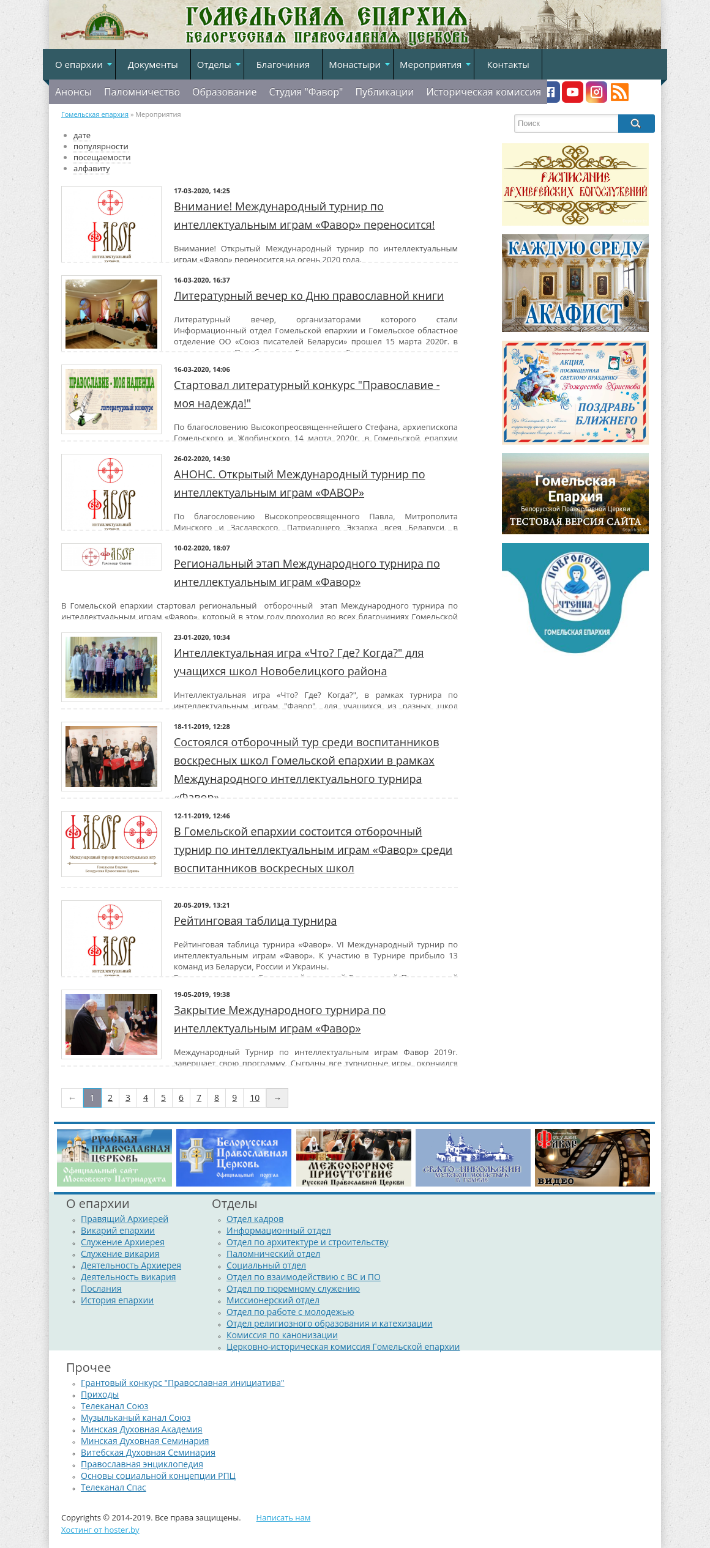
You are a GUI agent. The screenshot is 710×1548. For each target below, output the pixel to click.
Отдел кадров (254, 1218)
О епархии (79, 64)
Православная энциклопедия (142, 1464)
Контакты (508, 64)
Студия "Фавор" (306, 91)
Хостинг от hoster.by (100, 1529)
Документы (153, 64)
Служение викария (120, 1253)
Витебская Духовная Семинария (148, 1452)
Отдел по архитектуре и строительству (307, 1242)
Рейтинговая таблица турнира (255, 920)
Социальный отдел (266, 1265)
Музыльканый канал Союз (135, 1417)
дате (82, 135)
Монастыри (355, 64)
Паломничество (142, 91)
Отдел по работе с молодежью (290, 1311)
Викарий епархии (118, 1230)
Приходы (100, 1394)
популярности (101, 146)
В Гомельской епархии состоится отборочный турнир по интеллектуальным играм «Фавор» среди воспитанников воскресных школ (313, 849)
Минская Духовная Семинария (145, 1440)
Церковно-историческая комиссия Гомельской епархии (343, 1346)
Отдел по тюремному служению (293, 1288)
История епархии (117, 1300)
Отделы (214, 64)
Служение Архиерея (123, 1242)
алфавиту (91, 168)
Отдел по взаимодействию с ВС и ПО (303, 1277)
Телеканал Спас (113, 1487)
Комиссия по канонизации (282, 1335)
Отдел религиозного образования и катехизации (329, 1323)
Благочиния (283, 64)
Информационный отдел (278, 1230)
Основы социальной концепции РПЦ (158, 1475)
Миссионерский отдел (273, 1300)
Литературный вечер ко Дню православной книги (309, 295)
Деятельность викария (128, 1277)
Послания (101, 1288)
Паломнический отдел (273, 1253)
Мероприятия (430, 64)
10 (255, 1097)
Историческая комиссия (483, 91)
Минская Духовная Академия (142, 1429)
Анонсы (73, 91)
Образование (224, 91)
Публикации (384, 91)
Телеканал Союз (114, 1406)
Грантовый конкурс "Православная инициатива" (183, 1382)
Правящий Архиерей (124, 1218)
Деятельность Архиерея (131, 1265)
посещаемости (102, 157)
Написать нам (283, 1517)
